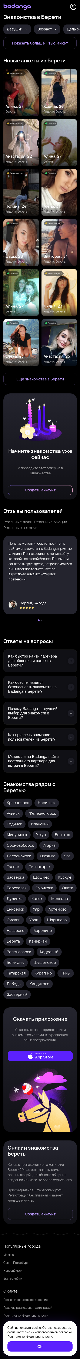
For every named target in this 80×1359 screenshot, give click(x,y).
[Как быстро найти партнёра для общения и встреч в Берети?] (40, 660)
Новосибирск (12, 1270)
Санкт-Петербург (15, 1263)
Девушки (17, 29)
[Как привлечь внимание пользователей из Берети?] (40, 737)
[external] (40, 1056)
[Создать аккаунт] (40, 490)
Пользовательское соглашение (25, 1300)
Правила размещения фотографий (27, 1308)
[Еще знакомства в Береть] (40, 379)
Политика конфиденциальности (25, 1315)
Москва (8, 1255)
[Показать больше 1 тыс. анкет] (40, 43)
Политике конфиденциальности (29, 1337)
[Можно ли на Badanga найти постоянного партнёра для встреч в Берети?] (40, 761)
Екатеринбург (13, 1278)
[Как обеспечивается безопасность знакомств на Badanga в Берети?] (40, 687)
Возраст (47, 29)
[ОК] (40, 1346)
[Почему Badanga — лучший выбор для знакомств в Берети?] (40, 713)
